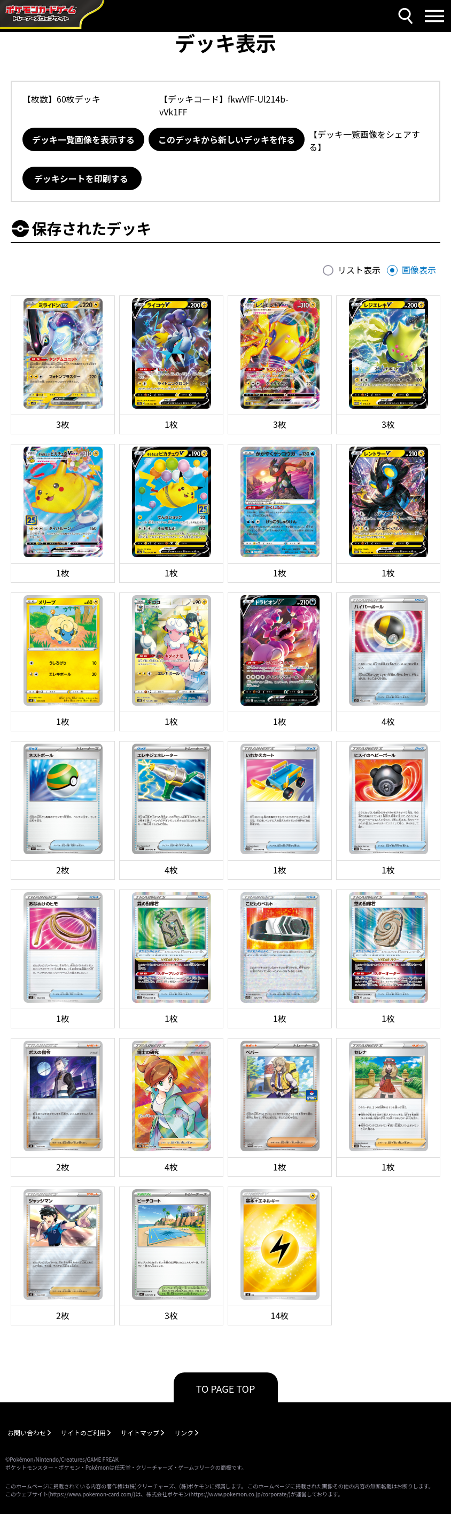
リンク (183, 1432)
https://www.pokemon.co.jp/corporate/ (240, 1494)
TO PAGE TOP (225, 1388)
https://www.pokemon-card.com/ (91, 1494)
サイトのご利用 (83, 1432)
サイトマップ (140, 1432)
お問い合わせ (26, 1432)
